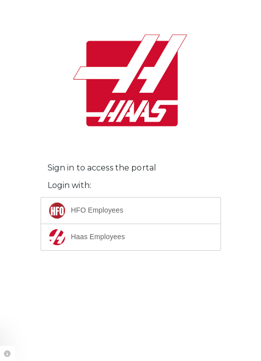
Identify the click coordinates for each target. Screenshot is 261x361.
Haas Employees (87, 237)
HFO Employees (86, 211)
